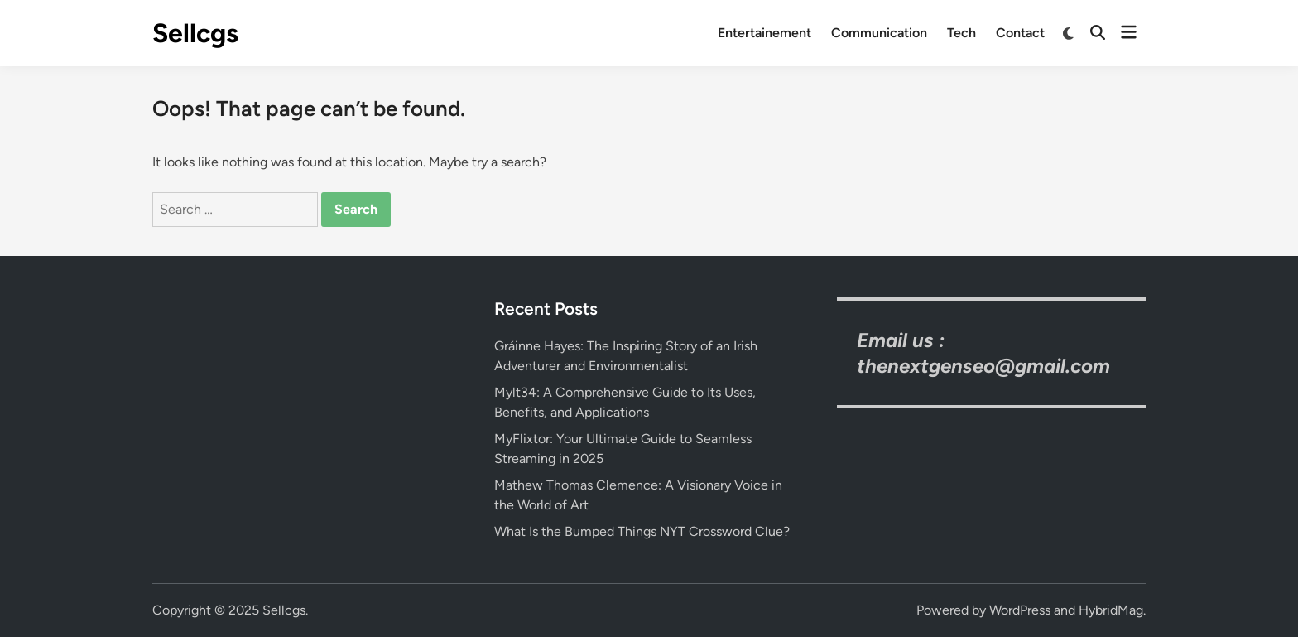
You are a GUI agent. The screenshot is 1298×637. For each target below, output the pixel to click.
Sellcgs (195, 33)
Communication (879, 33)
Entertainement (764, 33)
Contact (1020, 33)
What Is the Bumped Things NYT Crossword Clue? (642, 531)
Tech (961, 33)
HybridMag (1111, 610)
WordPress (1019, 610)
